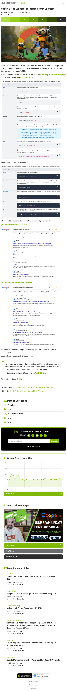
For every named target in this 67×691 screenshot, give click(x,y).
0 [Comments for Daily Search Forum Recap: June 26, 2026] (8, 613)
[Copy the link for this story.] (61, 19)
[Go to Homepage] (13, 3)
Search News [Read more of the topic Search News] (11, 574)
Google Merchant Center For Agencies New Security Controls (33, 660)
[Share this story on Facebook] (5, 19)
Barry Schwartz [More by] (25, 12)
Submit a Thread (34, 681)
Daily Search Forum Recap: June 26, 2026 (24, 608)
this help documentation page (53, 75)
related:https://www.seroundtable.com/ (17, 282)
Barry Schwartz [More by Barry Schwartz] (18, 584)
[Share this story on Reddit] (24, 19)
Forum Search (33, 685)
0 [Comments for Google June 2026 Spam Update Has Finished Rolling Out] (8, 599)
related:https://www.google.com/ (15, 225)
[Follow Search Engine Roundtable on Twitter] (32, 435)
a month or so (25, 77)
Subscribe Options (33, 446)
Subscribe (54, 441)
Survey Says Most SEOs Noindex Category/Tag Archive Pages (33, 387)
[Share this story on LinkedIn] (33, 19)
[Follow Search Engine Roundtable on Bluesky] (37, 435)
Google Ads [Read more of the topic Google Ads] (10, 640)
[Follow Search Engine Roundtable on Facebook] (28, 435)
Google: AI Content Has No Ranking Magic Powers (26, 391)
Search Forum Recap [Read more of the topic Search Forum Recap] (13, 606)
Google (10, 15)
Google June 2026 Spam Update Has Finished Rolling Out (31, 593)
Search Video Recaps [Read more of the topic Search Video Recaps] (14, 620)
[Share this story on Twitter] (15, 19)
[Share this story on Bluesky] (42, 19)
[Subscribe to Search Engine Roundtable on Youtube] (41, 435)
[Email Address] (29, 441)
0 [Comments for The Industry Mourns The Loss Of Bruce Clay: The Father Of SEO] (8, 584)
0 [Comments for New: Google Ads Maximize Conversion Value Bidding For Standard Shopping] (8, 651)
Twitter (20, 379)
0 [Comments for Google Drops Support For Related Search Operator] (16, 12)
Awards (33, 688)
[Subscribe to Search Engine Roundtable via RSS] (45, 435)
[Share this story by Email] (52, 19)
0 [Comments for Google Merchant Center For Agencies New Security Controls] (8, 665)
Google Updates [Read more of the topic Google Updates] (12, 591)
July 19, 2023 (41, 373)
